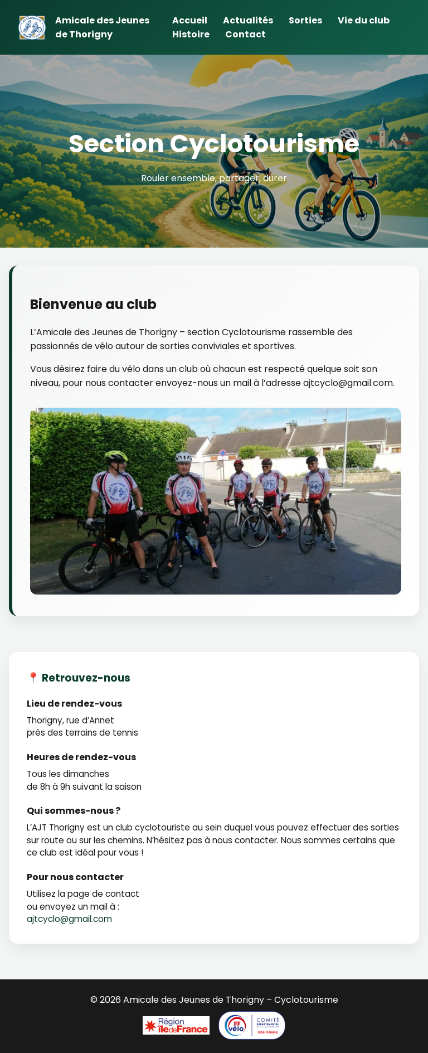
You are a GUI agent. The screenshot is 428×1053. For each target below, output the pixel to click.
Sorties (305, 20)
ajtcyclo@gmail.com (69, 919)
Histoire (191, 34)
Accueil (189, 20)
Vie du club (364, 20)
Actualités (248, 20)
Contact (245, 34)
